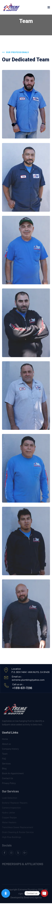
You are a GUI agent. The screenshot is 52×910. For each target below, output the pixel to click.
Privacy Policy (9, 784)
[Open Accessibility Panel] (5, 893)
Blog (4, 769)
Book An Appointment (13, 774)
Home (5, 740)
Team (4, 755)
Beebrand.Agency (33, 897)
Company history (10, 750)
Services (6, 764)
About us (6, 745)
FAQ (4, 760)
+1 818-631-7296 (22, 688)
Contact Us (7, 779)
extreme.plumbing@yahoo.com (28, 679)
